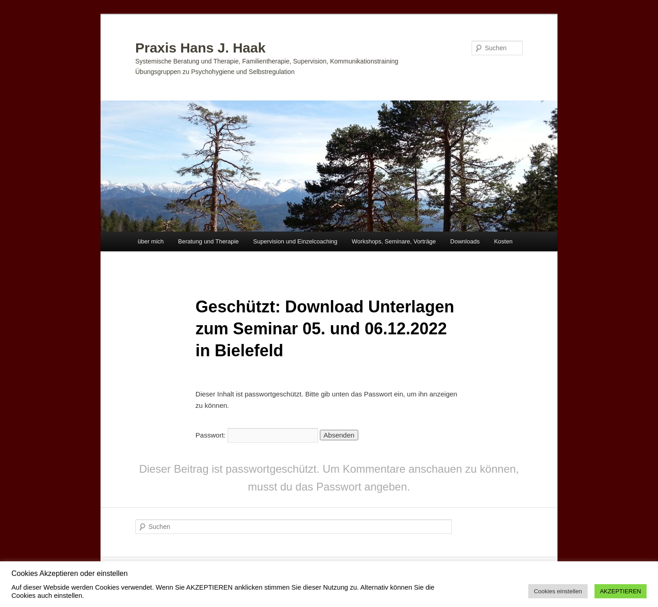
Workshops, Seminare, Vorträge (394, 241)
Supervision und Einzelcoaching (295, 241)
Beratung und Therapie (208, 241)
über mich (151, 241)
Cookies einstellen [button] (558, 591)
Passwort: (257, 435)
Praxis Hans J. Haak (200, 47)
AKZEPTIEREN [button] (620, 591)
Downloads (464, 241)
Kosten (503, 241)
